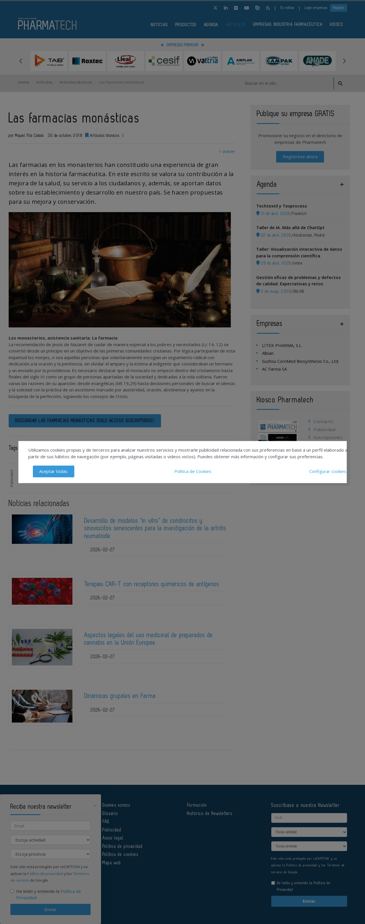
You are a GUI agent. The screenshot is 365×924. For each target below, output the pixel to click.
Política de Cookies (192, 471)
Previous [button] (21, 61)
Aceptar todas (53, 471)
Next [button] (344, 61)
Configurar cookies (327, 471)
